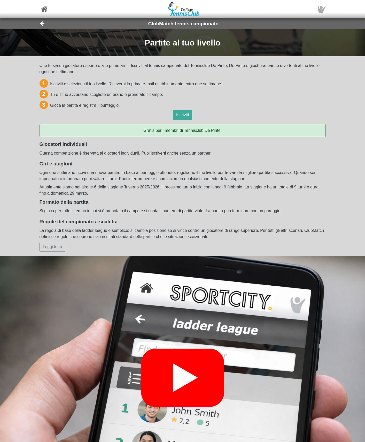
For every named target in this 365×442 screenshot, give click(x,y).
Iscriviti (182, 115)
